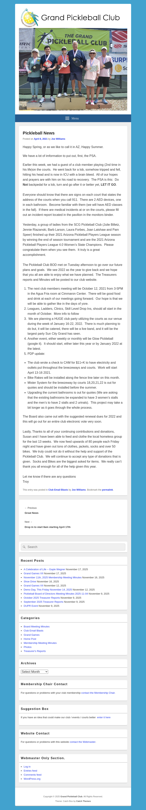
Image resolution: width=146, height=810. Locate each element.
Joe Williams (58, 139)
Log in (27, 766)
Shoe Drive (30, 581)
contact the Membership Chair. (98, 692)
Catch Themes (83, 801)
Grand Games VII (33, 573)
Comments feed (33, 774)
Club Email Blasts (58, 489)
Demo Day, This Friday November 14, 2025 (48, 589)
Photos (28, 647)
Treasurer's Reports (35, 651)
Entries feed (30, 770)
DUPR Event (31, 605)
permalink (107, 489)
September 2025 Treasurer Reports (43, 601)
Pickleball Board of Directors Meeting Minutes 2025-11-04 (56, 593)
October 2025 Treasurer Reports (42, 597)
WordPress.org (32, 778)
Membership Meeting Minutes (40, 643)
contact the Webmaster (82, 741)
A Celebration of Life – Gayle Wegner (44, 569)
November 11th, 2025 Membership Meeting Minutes (53, 577)
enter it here (103, 717)
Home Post (30, 638)
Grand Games (32, 634)
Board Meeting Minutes (37, 626)
